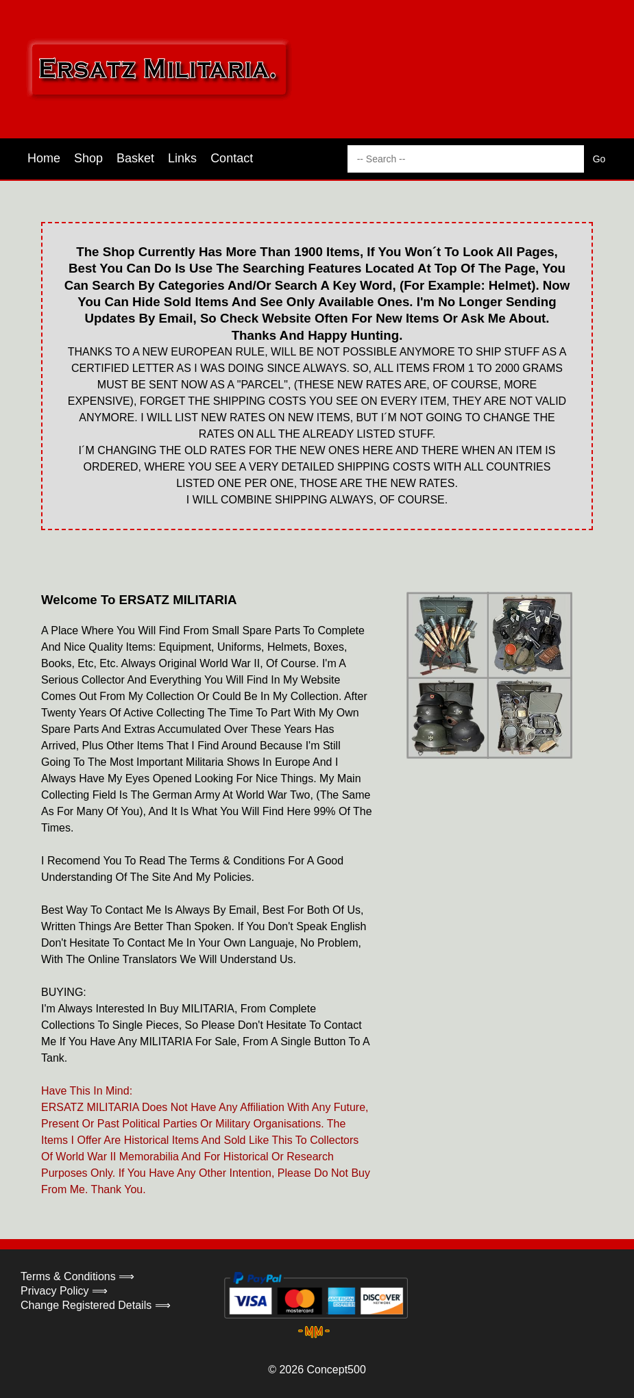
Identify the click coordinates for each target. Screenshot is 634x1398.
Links (182, 158)
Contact (231, 158)
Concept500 (335, 1369)
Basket (135, 158)
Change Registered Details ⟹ (96, 1305)
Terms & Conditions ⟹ (77, 1276)
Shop (88, 158)
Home (43, 158)
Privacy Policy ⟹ (64, 1291)
